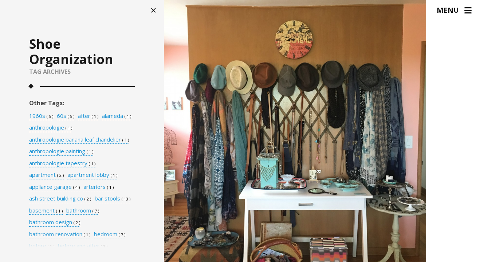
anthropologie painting (61, 151)
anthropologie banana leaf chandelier (79, 139)
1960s (41, 116)
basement (46, 210)
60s (65, 116)
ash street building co (60, 198)
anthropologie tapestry (62, 163)
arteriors (98, 187)
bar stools (112, 198)
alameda (116, 116)
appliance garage (54, 187)
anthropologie (50, 127)
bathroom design (54, 222)
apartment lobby (92, 175)
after (88, 116)
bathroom (82, 210)
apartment (46, 175)
